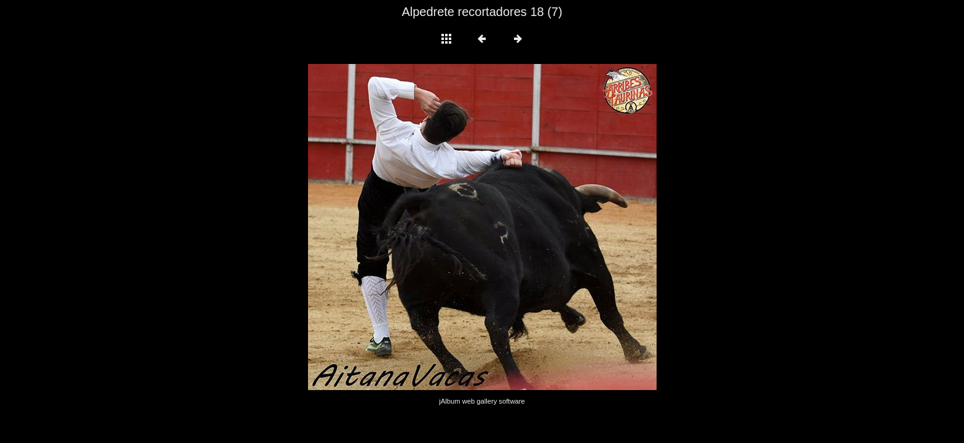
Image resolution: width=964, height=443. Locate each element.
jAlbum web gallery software (481, 401)
